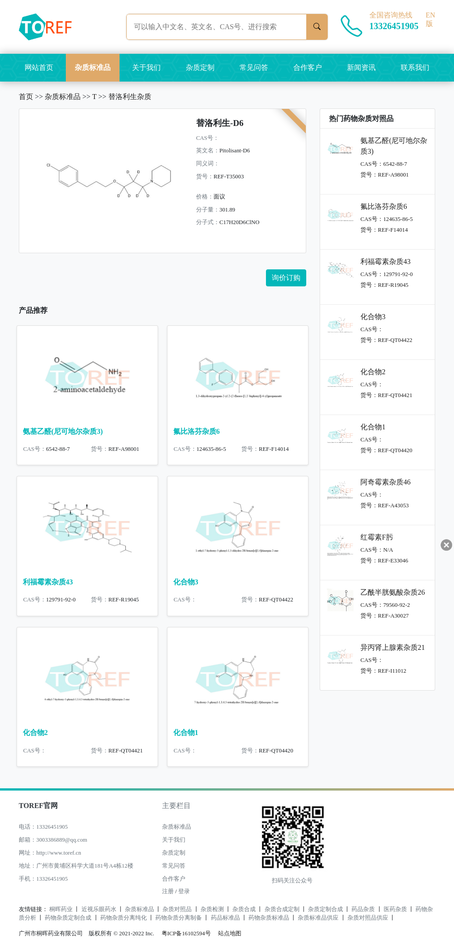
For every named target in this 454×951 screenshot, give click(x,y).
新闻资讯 (361, 67)
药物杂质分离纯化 (123, 918)
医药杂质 (395, 909)
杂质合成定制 (282, 909)
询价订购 (286, 277)
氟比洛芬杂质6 (196, 431)
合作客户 (307, 67)
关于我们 (146, 67)
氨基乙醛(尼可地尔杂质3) (63, 431)
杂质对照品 (177, 909)
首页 (26, 96)
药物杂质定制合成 (68, 918)
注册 (168, 891)
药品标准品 (225, 918)
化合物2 (35, 732)
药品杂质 (363, 909)
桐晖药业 (61, 909)
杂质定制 (200, 67)
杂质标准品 (93, 67)
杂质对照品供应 (367, 918)
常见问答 (254, 67)
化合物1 (185, 732)
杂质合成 (244, 909)
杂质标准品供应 (318, 918)
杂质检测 (212, 909)
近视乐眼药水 (98, 909)
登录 (184, 891)
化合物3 (185, 582)
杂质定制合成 (325, 909)
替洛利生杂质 (129, 96)
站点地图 (229, 933)
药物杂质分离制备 (178, 918)
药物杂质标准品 (268, 918)
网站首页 (39, 67)
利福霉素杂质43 (48, 582)
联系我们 (415, 67)
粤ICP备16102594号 (184, 933)
